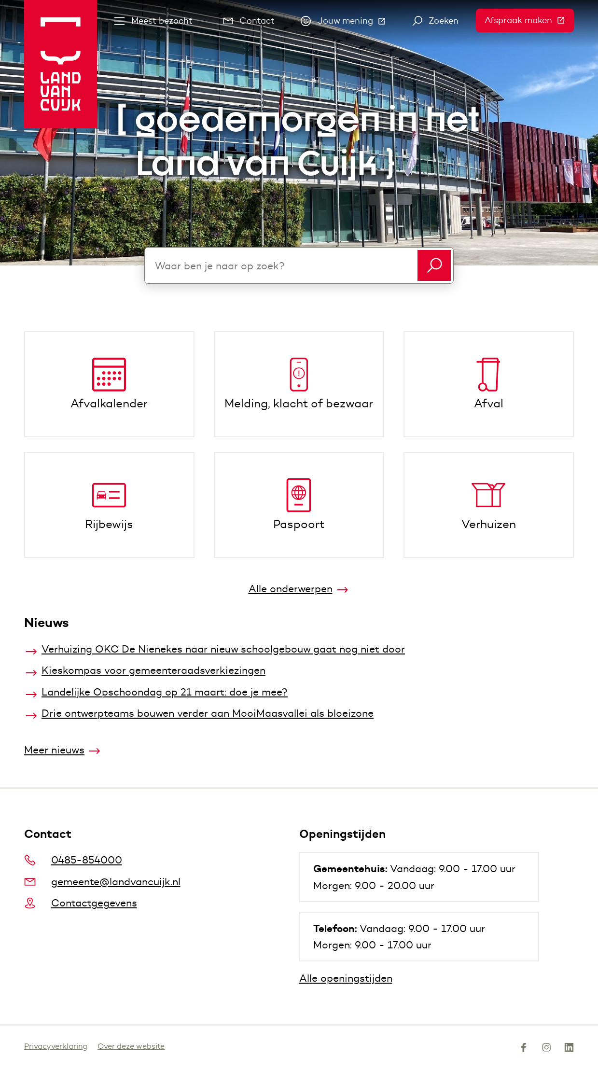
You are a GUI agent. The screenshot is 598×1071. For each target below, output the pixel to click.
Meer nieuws (54, 750)
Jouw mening (348, 23)
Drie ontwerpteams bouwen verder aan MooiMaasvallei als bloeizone (208, 713)
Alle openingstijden (345, 978)
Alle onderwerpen (291, 589)
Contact (249, 20)
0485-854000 (73, 860)
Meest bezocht (153, 20)
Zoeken (435, 20)
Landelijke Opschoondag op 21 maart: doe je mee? (165, 692)
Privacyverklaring (55, 1046)
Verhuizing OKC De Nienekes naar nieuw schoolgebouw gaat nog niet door (223, 649)
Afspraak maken (529, 20)
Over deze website (131, 1046)
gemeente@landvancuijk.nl (102, 882)
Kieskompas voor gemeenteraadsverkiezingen (153, 670)
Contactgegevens (80, 903)
